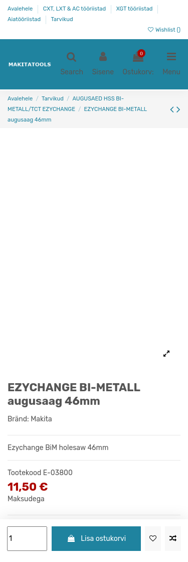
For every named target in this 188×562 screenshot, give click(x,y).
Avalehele (21, 9)
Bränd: (18, 419)
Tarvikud (62, 19)
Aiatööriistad (25, 19)
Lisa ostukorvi (96, 538)
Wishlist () (163, 30)
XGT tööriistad (135, 9)
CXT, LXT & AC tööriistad (75, 9)
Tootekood (24, 473)
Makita (41, 419)
